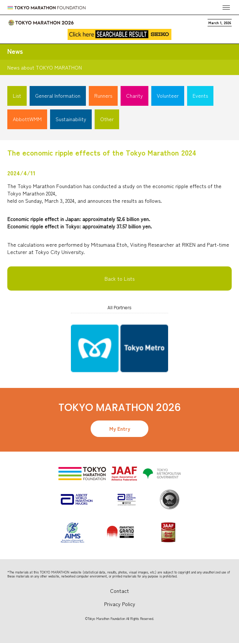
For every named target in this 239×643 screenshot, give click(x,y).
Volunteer (168, 95)
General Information (57, 95)
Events (200, 95)
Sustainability (71, 119)
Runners (103, 95)
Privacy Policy (119, 604)
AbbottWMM (27, 119)
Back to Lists (119, 278)
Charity (134, 95)
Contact (119, 590)
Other (107, 119)
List (17, 95)
